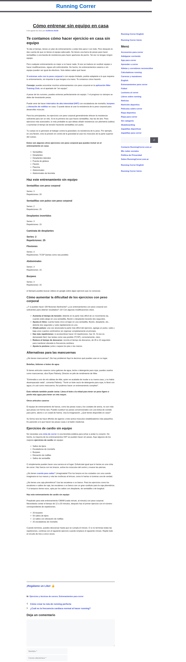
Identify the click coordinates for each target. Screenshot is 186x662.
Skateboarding (128, 125)
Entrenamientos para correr (71, 596)
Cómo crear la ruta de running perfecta (50, 604)
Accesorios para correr (132, 52)
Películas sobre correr (131, 109)
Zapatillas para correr (131, 133)
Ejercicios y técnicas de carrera (44, 596)
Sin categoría (127, 121)
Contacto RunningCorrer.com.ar (136, 147)
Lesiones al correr (129, 92)
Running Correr (76, 6)
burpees (111, 103)
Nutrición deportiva (130, 105)
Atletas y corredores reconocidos (137, 68)
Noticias (125, 101)
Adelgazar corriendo (130, 56)
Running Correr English (132, 34)
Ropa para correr (129, 117)
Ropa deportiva (128, 113)
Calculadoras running (131, 72)
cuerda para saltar (45, 473)
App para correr (128, 60)
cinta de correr (50, 434)
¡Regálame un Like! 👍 (41, 585)
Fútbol (124, 88)
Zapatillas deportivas (131, 129)
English (124, 80)
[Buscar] (154, 140)
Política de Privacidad (131, 155)
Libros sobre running (131, 96)
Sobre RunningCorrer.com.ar (135, 159)
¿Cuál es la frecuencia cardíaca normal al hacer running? (60, 608)
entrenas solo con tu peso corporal (46, 76)
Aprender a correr (129, 64)
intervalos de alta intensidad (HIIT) (63, 103)
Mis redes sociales (130, 151)
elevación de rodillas (38, 106)
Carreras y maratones (131, 76)
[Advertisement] (71, 556)
